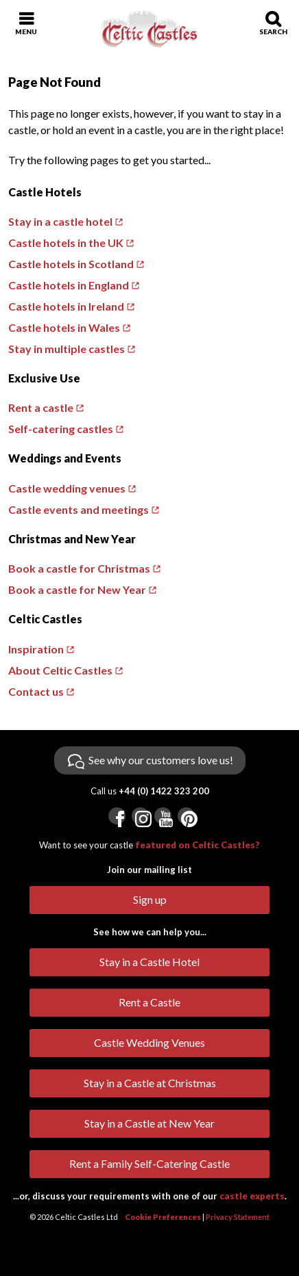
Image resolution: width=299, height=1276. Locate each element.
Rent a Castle (149, 1001)
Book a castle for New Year (77, 589)
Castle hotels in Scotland (71, 263)
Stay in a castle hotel (60, 221)
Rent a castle (40, 407)
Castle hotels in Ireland (66, 306)
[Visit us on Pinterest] (186, 815)
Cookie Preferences (163, 1216)
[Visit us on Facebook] (116, 815)
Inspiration (36, 648)
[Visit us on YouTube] (162, 815)
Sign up (150, 899)
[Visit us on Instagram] (140, 815)
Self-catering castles (60, 428)
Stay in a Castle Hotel (149, 961)
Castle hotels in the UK (65, 242)
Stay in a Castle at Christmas (150, 1082)
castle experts (252, 1195)
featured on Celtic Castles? (197, 844)
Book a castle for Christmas (79, 568)
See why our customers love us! (160, 759)
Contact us (36, 691)
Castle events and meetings (78, 509)
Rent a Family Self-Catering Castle (149, 1163)
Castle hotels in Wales (64, 327)
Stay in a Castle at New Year (149, 1123)
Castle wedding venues (66, 488)
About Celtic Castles (60, 670)
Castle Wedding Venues (149, 1042)
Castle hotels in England (68, 284)
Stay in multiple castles (66, 348)
